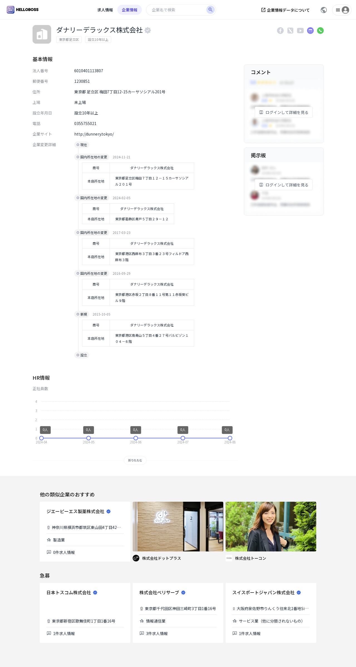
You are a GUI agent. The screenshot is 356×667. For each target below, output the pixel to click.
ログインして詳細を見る (283, 112)
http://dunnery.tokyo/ (94, 134)
